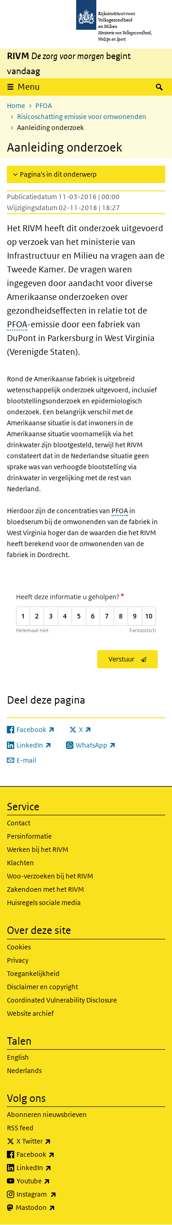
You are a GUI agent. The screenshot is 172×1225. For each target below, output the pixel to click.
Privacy (17, 960)
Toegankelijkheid (33, 973)
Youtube (53, 1181)
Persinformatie (29, 836)
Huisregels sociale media (44, 902)
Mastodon (55, 1207)
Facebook (56, 1154)
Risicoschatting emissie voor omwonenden (81, 116)
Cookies (19, 947)
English (18, 1057)
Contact (18, 822)
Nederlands (24, 1070)
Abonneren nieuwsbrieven (47, 1114)
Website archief (30, 1013)
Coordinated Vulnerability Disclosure (62, 1000)
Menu (28, 86)
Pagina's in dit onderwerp (58, 174)
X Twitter (54, 1141)
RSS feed (20, 1127)
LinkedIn (54, 1167)
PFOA (43, 105)
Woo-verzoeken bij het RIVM (50, 876)
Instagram (57, 1194)
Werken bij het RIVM (37, 849)
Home (16, 105)
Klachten (20, 862)
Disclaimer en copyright (42, 986)
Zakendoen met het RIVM (45, 889)
